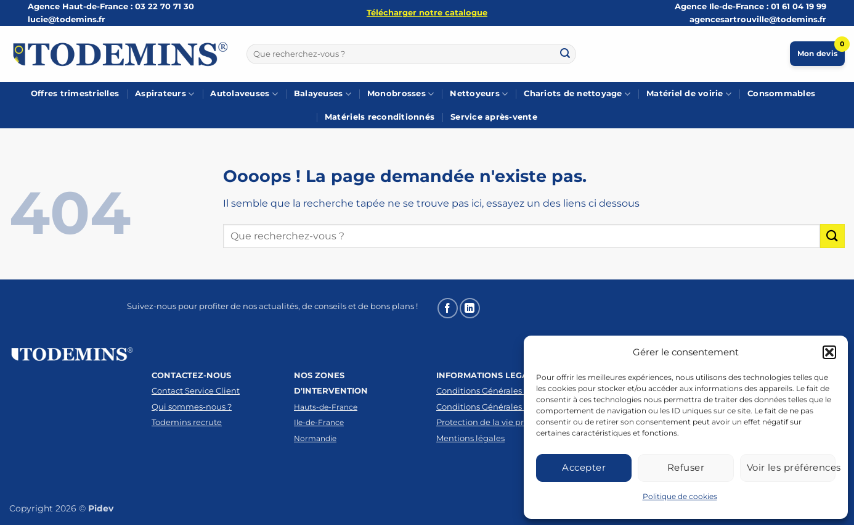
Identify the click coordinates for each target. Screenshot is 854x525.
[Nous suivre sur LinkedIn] (470, 308)
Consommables (781, 93)
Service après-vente (493, 117)
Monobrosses (400, 94)
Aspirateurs (164, 94)
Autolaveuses (244, 94)
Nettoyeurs (479, 94)
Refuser (685, 467)
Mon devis (821, 49)
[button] (829, 352)
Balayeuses (322, 94)
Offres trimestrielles (75, 93)
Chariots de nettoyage (577, 94)
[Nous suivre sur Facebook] (447, 308)
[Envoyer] (565, 53)
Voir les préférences (791, 467)
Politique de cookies (680, 496)
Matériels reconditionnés (379, 117)
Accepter (584, 467)
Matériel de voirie (688, 94)
